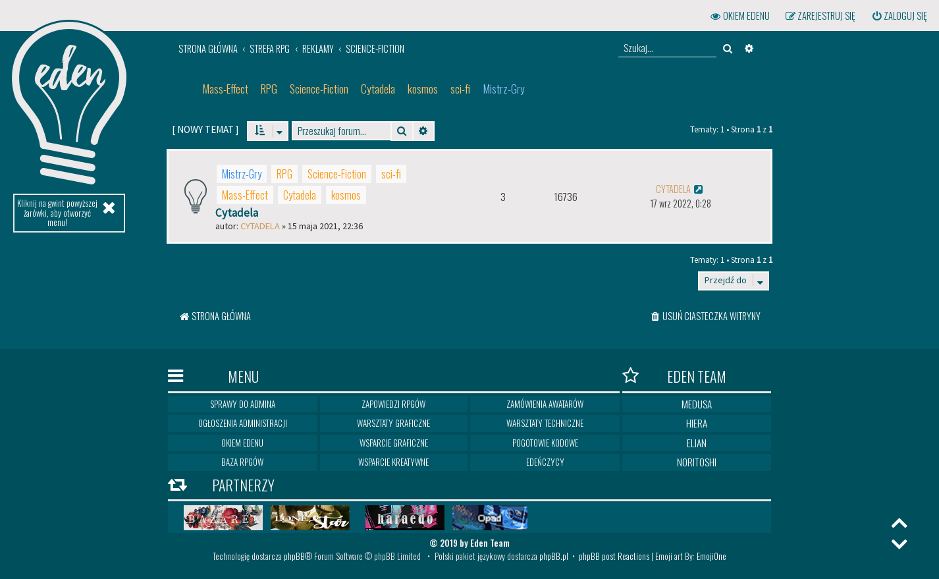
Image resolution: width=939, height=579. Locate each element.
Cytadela (378, 88)
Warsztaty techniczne (544, 422)
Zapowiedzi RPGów (393, 403)
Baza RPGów (242, 461)
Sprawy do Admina (242, 403)
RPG (269, 88)
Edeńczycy (545, 461)
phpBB (294, 556)
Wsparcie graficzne (394, 442)
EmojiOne (711, 556)
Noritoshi (696, 462)
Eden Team (674, 376)
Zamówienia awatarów (544, 403)
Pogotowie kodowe (545, 442)
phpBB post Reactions (614, 556)
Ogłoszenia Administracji (242, 422)
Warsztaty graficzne (393, 422)
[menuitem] (899, 15)
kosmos (423, 88)
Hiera (696, 423)
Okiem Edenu (242, 442)
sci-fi (460, 88)
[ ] (205, 129)
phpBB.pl (553, 556)
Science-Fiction (319, 88)
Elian (697, 442)
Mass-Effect (225, 88)
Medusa (697, 404)
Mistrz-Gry (504, 88)
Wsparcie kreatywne (393, 461)
